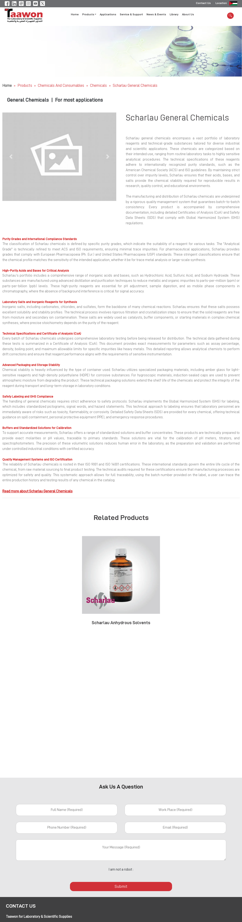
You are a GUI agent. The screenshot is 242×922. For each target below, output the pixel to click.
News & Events (156, 14)
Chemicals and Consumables (61, 85)
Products (24, 85)
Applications (108, 14)
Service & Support (131, 14)
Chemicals (99, 85)
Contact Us (203, 3)
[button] (10, 156)
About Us (188, 14)
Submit (121, 886)
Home (75, 14)
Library (174, 14)
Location (221, 3)
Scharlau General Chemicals (135, 85)
